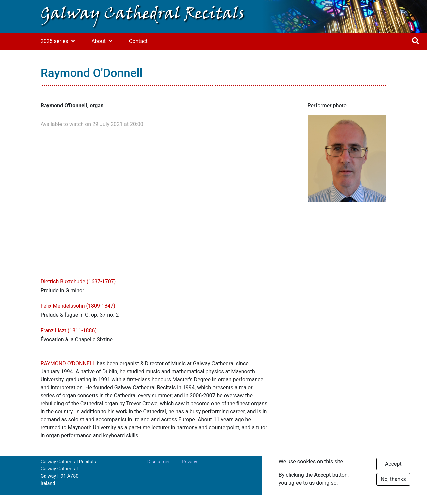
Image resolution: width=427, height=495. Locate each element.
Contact (138, 41)
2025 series (54, 41)
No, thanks (393, 479)
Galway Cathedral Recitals (142, 15)
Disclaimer (158, 462)
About (98, 41)
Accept (393, 464)
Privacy (189, 462)
